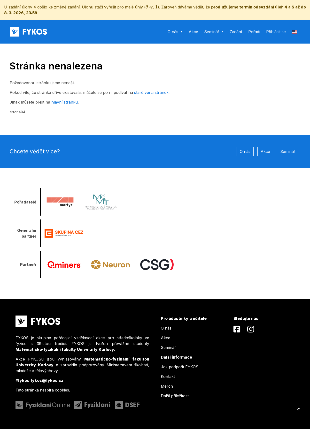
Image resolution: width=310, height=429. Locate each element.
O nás (245, 151)
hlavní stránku (64, 102)
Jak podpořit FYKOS (179, 366)
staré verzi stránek (151, 92)
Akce (265, 151)
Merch (167, 386)
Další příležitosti (175, 395)
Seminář (287, 151)
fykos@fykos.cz (47, 380)
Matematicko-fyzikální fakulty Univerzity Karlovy (65, 349)
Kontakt (168, 376)
